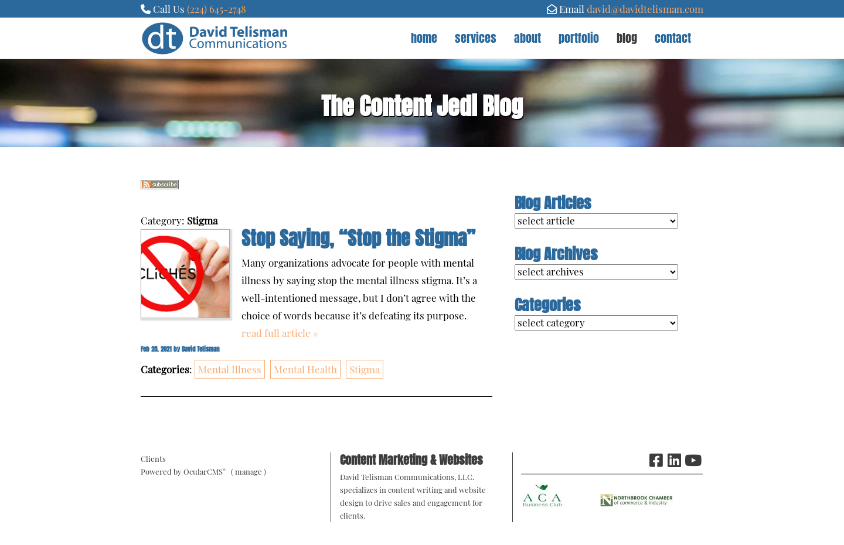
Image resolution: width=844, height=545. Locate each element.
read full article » (279, 332)
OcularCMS (204, 471)
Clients (153, 459)
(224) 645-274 (214, 8)
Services (475, 38)
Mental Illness (229, 369)
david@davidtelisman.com (645, 8)
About (527, 38)
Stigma (364, 369)
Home (424, 38)
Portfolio (579, 38)
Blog (627, 38)
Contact (673, 38)
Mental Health (305, 369)
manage (248, 471)
